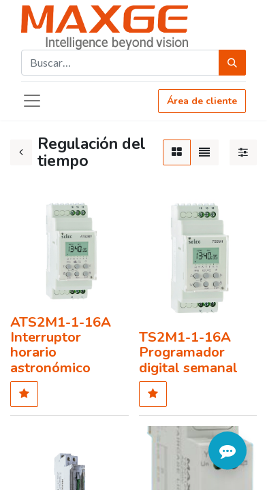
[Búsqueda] (232, 63)
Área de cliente (202, 101)
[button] (24, 394)
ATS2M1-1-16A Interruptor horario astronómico (60, 345)
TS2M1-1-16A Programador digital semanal (188, 352)
